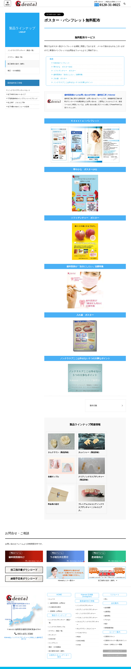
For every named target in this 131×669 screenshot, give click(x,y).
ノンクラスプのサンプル (57, 594)
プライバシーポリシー (115, 622)
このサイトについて (115, 618)
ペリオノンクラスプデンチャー (87, 585)
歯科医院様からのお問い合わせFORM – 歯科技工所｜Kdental (89, 95)
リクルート (114, 562)
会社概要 (107, 575)
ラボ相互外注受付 (55, 574)
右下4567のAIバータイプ (17, 94)
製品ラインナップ (59, 582)
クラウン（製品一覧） (17, 57)
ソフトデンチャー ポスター (64, 71)
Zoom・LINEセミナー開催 (113, 611)
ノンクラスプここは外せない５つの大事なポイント (73, 82)
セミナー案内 (114, 599)
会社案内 (114, 570)
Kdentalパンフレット (61, 63)
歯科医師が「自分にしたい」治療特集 (68, 74)
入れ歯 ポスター (60, 78)
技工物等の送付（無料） (17, 64)
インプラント (53, 610)
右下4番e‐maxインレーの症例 (18, 107)
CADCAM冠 (81, 608)
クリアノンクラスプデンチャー (87, 576)
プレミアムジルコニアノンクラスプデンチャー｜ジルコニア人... (111, 474)
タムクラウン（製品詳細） (59, 450)
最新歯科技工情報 (87, 568)
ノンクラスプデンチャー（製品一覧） (22, 50)
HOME (59, 562)
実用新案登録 (109, 595)
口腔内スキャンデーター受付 (59, 623)
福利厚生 (107, 583)
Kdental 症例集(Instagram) (87, 562)
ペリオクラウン (82, 600)
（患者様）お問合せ (55, 578)
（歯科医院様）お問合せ (57, 570)
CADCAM (52, 606)
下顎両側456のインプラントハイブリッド (23, 98)
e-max (79, 612)
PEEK (79, 604)
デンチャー (52, 602)
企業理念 (107, 579)
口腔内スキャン (110, 603)
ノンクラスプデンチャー (85, 572)
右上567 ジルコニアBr (16, 102)
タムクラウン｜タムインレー (86, 595)
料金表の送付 (79, 471)
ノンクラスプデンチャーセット (19, 90)
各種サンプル (105, 450)
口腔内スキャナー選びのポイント (116, 607)
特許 (106, 591)
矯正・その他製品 (15, 70)
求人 (106, 566)
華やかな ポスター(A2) (62, 67)
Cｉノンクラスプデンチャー (86, 580)
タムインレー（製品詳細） (85, 450)
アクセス (107, 587)
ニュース (52, 566)
